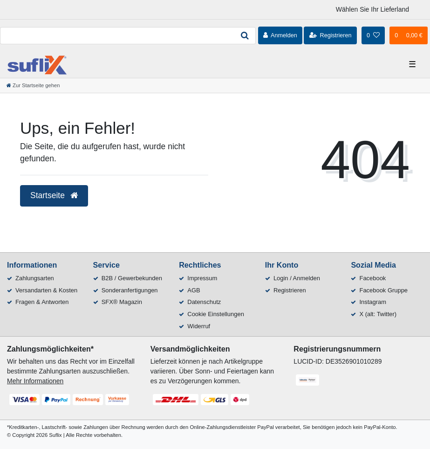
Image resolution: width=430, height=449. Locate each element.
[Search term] (117, 35)
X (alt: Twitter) (377, 314)
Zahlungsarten (34, 278)
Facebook (372, 278)
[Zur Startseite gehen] (33, 85)
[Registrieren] (330, 35)
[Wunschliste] (373, 35)
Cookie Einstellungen (215, 314)
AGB (193, 290)
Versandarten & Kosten (46, 290)
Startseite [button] (54, 195)
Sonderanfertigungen (130, 290)
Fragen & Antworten (41, 301)
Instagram (372, 301)
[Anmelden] (280, 35)
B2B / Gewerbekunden (132, 278)
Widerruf (198, 326)
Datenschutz (204, 301)
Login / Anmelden (296, 278)
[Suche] (245, 35)
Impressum (202, 278)
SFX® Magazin (122, 301)
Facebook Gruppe (383, 290)
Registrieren (289, 290)
